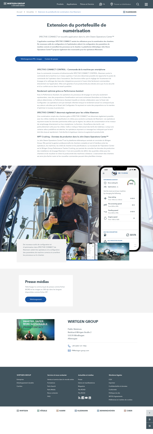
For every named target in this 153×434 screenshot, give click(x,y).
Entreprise (20, 379)
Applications (72, 4)
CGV (110, 379)
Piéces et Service (87, 4)
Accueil (19, 12)
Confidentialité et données (118, 386)
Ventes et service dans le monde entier (60, 379)
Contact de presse (52, 59)
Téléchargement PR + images (32, 59)
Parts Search (51, 386)
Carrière (19, 386)
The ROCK (81, 393)
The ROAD (81, 390)
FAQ (48, 396)
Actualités (30, 12)
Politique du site (114, 393)
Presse (80, 379)
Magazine (81, 386)
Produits (60, 4)
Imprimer (112, 383)
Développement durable (25, 383)
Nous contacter (52, 393)
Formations (51, 383)
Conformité (113, 390)
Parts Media (51, 390)
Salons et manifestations (86, 383)
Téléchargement (36, 299)
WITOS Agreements (115, 396)
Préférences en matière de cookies (120, 400)
